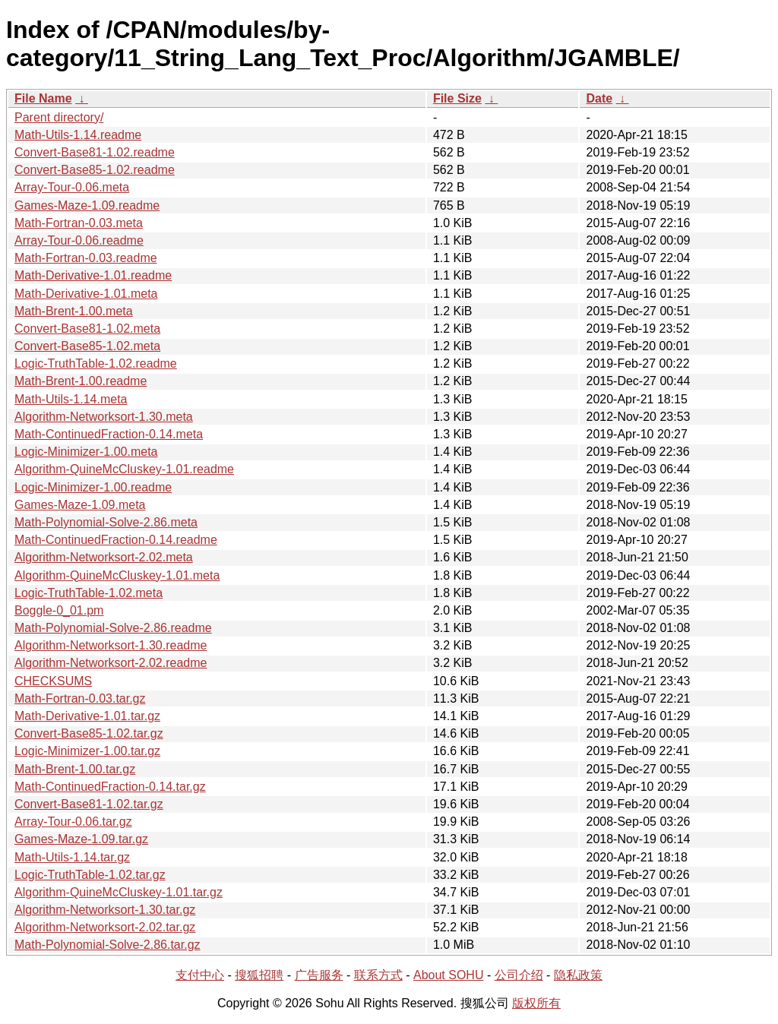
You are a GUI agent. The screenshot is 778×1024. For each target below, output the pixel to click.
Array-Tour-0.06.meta (71, 187)
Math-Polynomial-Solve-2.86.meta (106, 522)
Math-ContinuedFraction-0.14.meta (108, 434)
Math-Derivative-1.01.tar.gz (87, 716)
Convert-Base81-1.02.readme (94, 152)
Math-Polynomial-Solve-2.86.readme (113, 627)
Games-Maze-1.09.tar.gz (81, 839)
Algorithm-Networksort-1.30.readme (110, 645)
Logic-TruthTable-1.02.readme (95, 363)
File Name (43, 98)
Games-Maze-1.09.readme (87, 205)
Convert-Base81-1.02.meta (87, 328)
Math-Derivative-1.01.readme (93, 275)
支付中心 (200, 975)
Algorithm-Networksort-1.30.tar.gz (104, 909)
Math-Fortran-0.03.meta (78, 222)
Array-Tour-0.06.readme (79, 240)
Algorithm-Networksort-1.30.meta (103, 416)
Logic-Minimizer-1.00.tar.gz (87, 750)
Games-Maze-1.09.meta (80, 504)
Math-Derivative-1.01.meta (86, 293)
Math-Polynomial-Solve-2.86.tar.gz (107, 944)
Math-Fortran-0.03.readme (85, 257)
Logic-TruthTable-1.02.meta (88, 592)
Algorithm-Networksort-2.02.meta (103, 557)
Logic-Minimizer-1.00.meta (86, 451)
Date (599, 98)
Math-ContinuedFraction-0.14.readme (115, 539)
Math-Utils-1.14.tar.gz (72, 857)
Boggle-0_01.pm (58, 610)
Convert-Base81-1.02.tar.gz (88, 804)
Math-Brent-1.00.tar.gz (74, 769)
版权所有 (536, 1003)
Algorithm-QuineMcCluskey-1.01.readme (124, 469)
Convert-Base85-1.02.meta (87, 346)
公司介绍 (519, 975)
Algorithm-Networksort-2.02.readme (110, 662)
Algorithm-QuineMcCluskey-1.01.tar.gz (118, 892)
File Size (457, 98)
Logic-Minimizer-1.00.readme (93, 487)
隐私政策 (578, 975)
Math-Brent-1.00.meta (73, 311)
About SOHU (448, 975)
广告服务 (319, 975)
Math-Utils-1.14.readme (77, 134)
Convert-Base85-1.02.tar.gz (88, 733)
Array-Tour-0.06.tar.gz (73, 821)
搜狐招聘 (259, 975)
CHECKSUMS (53, 681)
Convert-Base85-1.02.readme (94, 169)
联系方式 (378, 975)
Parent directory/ (58, 117)
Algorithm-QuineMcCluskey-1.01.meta (117, 575)
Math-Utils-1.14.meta (71, 399)
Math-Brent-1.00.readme (80, 381)
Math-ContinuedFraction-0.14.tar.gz (110, 786)
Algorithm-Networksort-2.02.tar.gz (104, 927)
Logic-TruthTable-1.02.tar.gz (90, 874)
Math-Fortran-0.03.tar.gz (80, 698)
